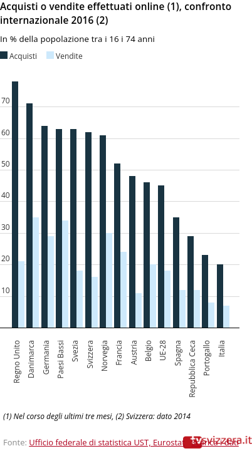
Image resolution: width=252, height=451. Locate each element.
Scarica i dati (215, 442)
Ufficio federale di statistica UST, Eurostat (107, 442)
